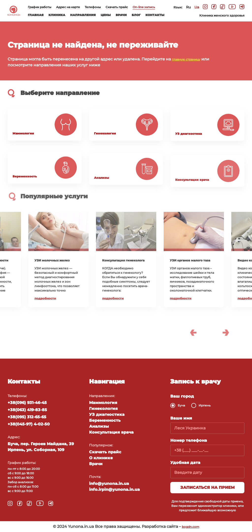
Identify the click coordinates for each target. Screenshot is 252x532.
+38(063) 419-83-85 (27, 409)
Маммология (103, 402)
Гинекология (103, 408)
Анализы (99, 426)
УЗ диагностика (107, 414)
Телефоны (93, 7)
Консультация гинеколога (123, 260)
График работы (39, 7)
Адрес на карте (68, 7)
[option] (126, 259)
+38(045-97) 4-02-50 (29, 424)
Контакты (154, 15)
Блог (136, 15)
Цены (106, 15)
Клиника (56, 15)
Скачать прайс (117, 7)
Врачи (121, 15)
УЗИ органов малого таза (190, 260)
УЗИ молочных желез (52, 260)
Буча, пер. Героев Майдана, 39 (41, 443)
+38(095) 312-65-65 (27, 417)
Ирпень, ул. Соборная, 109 (36, 449)
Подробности (45, 298)
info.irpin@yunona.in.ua (114, 489)
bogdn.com (190, 527)
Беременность (105, 420)
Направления (83, 15)
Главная (36, 15)
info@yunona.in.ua (109, 483)
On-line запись (144, 7)
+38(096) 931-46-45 (27, 402)
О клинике (101, 458)
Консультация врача (111, 432)
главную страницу (186, 59)
